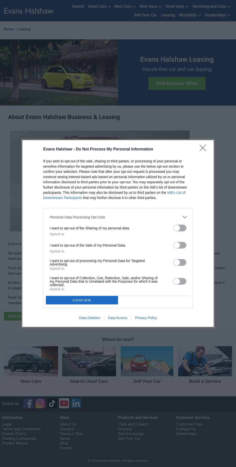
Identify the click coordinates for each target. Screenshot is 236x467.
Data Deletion (89, 318)
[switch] (179, 228)
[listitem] (118, 217)
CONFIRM (82, 300)
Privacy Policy (146, 318)
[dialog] (118, 233)
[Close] (204, 149)
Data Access (117, 318)
